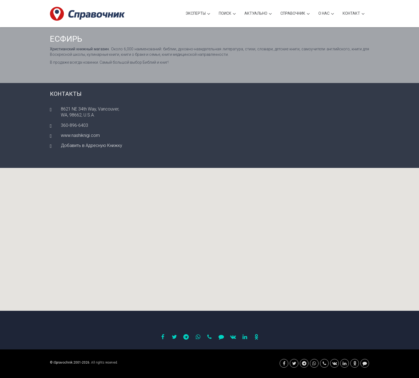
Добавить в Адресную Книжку (91, 145)
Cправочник (295, 14)
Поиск (227, 14)
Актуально (258, 14)
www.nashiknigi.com (80, 135)
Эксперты (197, 14)
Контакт (354, 14)
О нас (326, 14)
